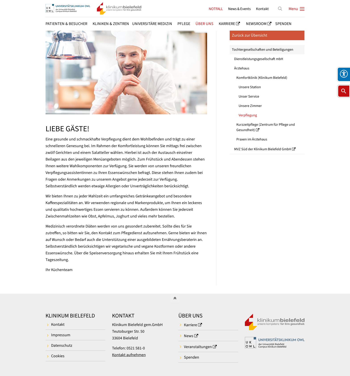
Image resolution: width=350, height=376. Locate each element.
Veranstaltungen (198, 347)
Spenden (191, 357)
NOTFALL (216, 9)
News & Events (239, 9)
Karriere (190, 325)
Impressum (60, 335)
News (188, 336)
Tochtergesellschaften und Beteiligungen (262, 49)
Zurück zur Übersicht (249, 35)
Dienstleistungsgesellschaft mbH (258, 58)
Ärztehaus (241, 68)
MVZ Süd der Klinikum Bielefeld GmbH (262, 149)
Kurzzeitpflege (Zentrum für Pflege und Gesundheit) (265, 127)
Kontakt (262, 9)
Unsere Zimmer (250, 105)
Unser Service (249, 96)
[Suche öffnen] (344, 91)
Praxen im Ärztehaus (251, 139)
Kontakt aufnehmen (129, 355)
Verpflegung (248, 115)
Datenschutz (61, 345)
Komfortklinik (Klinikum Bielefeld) (261, 77)
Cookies (58, 356)
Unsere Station (250, 87)
